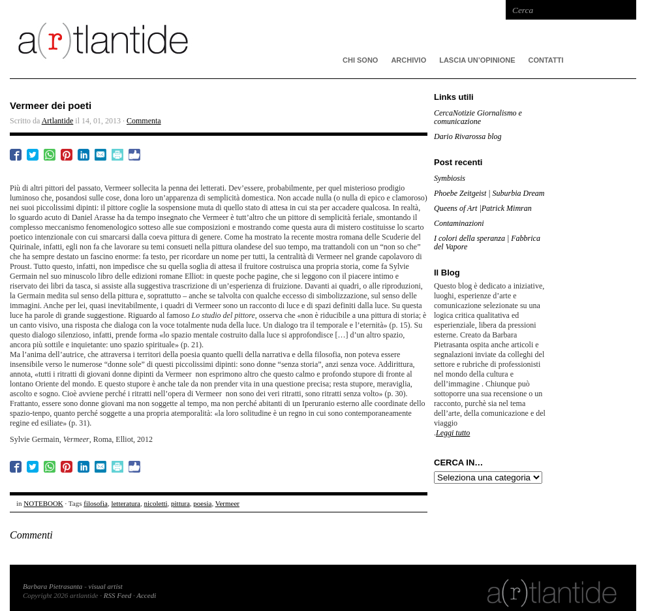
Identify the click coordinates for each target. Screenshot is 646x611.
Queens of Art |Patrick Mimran (483, 208)
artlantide (205, 39)
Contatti (546, 60)
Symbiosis (449, 178)
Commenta (144, 120)
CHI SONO (360, 60)
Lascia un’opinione (477, 60)
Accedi (146, 595)
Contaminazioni (459, 223)
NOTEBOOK (43, 503)
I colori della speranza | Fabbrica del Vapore (487, 242)
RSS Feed (117, 595)
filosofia (96, 503)
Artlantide (58, 120)
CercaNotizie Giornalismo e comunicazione (478, 117)
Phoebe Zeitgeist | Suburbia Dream (489, 193)
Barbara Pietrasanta (52, 586)
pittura (180, 503)
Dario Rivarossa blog (468, 136)
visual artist (106, 586)
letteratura (125, 503)
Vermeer (227, 503)
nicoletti (156, 503)
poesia (202, 503)
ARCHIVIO (408, 60)
